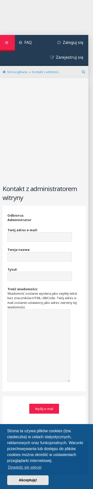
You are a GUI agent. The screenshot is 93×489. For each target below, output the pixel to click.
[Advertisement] (46, 134)
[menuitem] (25, 43)
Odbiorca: (15, 215)
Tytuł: (12, 269)
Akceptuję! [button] (28, 480)
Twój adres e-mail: (22, 230)
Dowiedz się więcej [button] (24, 467)
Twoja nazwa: (18, 249)
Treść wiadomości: (22, 289)
